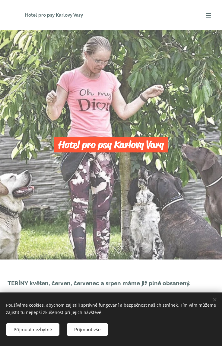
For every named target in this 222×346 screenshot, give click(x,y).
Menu (208, 15)
